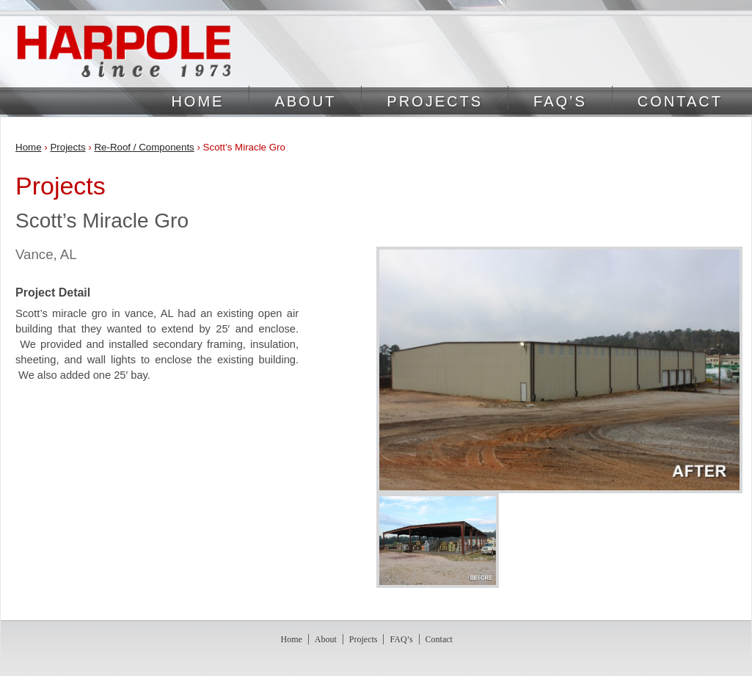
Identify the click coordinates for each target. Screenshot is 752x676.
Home (197, 101)
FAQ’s (560, 101)
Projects (435, 101)
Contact (680, 101)
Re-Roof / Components (144, 147)
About (305, 101)
